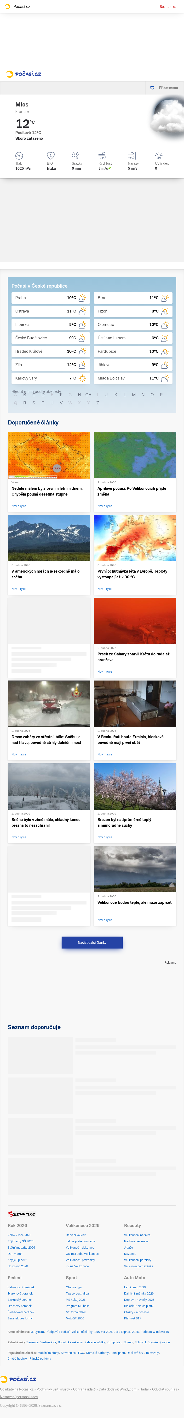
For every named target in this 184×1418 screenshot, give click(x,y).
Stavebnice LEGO (72, 1353)
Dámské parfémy (97, 1353)
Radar (144, 1389)
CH (88, 394)
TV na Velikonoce (77, 1266)
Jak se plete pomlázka (81, 1241)
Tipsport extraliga (77, 1293)
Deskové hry (135, 1353)
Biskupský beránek (20, 1299)
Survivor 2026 (103, 1332)
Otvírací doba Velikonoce (82, 1254)
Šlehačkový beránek (21, 1312)
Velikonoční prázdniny (80, 1260)
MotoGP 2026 (75, 1318)
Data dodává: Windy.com (118, 1389)
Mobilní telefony (48, 1353)
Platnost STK (132, 1318)
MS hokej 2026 (76, 1299)
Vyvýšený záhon (159, 1342)
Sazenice (32, 1342)
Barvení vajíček (76, 1235)
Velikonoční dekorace (80, 1247)
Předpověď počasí (57, 1332)
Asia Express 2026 (127, 1332)
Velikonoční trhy (81, 1332)
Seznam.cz (168, 7)
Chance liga (74, 1287)
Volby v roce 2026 (19, 1235)
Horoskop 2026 (18, 1266)
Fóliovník (141, 1342)
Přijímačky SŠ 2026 (20, 1241)
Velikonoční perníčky (137, 1260)
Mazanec (130, 1254)
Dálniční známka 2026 (139, 1293)
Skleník (128, 1342)
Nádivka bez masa (136, 1241)
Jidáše (128, 1247)
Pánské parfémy (40, 1358)
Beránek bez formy (20, 1318)
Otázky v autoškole (136, 1312)
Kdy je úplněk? (17, 1260)
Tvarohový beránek (20, 1293)
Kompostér (114, 1342)
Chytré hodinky (18, 1358)
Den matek (15, 1254)
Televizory (152, 1353)
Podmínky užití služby (53, 1389)
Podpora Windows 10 (155, 1332)
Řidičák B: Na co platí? (139, 1306)
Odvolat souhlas (164, 1389)
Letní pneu (118, 1353)
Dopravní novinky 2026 (139, 1299)
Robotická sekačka (70, 1342)
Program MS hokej (78, 1306)
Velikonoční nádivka (137, 1235)
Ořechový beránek (20, 1306)
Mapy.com (37, 1332)
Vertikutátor (48, 1342)
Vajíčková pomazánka (138, 1266)
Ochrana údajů (84, 1389)
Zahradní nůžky (95, 1342)
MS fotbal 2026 (76, 1312)
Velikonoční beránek (21, 1287)
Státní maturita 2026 (21, 1247)
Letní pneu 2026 (135, 1287)
